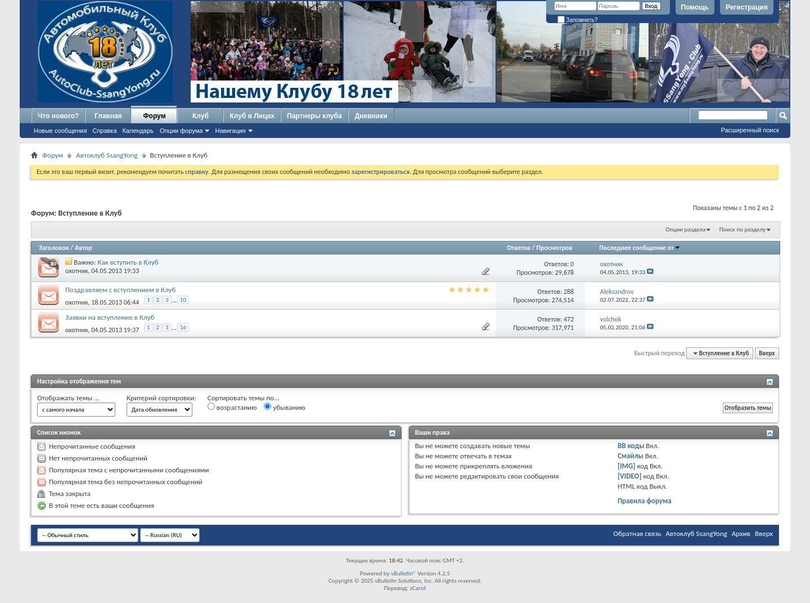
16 (183, 327)
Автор (83, 248)
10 (183, 299)
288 (569, 292)
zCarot (418, 588)
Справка (104, 130)
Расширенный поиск (750, 130)
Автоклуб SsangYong (106, 155)
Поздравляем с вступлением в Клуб (120, 289)
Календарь (138, 130)
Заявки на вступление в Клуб (109, 317)
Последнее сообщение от (639, 248)
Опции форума (181, 130)
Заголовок (54, 248)
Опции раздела (685, 229)
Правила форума (645, 501)
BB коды (631, 445)
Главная (108, 116)
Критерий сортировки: (161, 398)
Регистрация (747, 7)
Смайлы (631, 456)
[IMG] (627, 466)
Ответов (518, 248)
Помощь (695, 7)
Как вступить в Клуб (127, 262)
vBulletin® (403, 573)
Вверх (767, 353)
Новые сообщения (60, 130)
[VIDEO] (630, 476)
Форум (154, 116)
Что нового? (58, 116)
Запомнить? (577, 20)
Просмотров (554, 248)
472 (569, 319)
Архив (741, 533)
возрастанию (232, 407)
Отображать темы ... (68, 398)
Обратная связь (637, 533)
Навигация (230, 130)
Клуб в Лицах (252, 116)
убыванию (284, 407)
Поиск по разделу (742, 229)
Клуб (200, 116)
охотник (76, 271)
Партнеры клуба (314, 116)
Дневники (371, 116)
